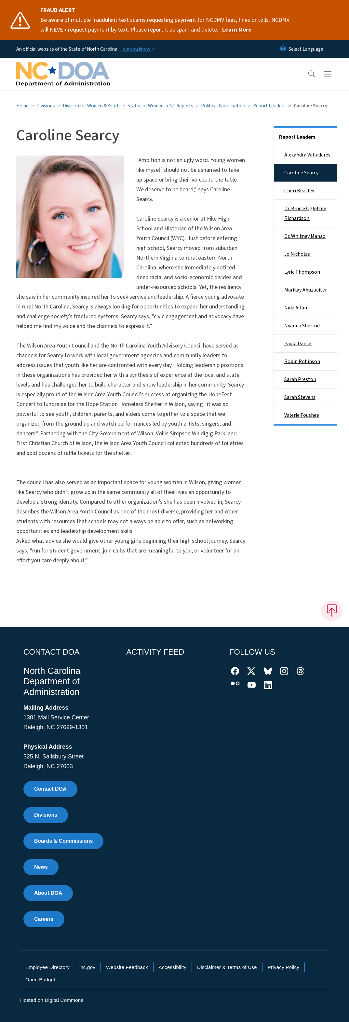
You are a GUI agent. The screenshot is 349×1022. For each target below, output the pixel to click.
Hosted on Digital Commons (51, 1000)
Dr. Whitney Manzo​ (305, 236)
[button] (307, 74)
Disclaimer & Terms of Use (227, 967)
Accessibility (172, 967)
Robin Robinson (302, 361)
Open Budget (40, 979)
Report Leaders (269, 105)
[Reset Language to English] (283, 49)
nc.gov (87, 967)
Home (22, 105)
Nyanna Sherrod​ (302, 325)
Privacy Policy (283, 967)
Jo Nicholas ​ (297, 254)
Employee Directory (47, 967)
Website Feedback (127, 967)
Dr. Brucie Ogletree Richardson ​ (305, 213)
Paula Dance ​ (298, 343)
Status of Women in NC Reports (160, 105)
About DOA (48, 893)
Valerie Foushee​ (301, 415)
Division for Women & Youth (91, 105)
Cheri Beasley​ (299, 190)
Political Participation (223, 105)
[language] (306, 49)
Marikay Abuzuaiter (305, 289)
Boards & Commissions (63, 841)
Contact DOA (50, 789)
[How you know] (137, 49)
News (41, 867)
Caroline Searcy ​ (301, 172)
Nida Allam (296, 307)
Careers (44, 919)
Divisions (45, 105)
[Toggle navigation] (333, 74)
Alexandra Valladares (307, 154)
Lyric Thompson (302, 272)
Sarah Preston (300, 379)
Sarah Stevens (299, 397)
